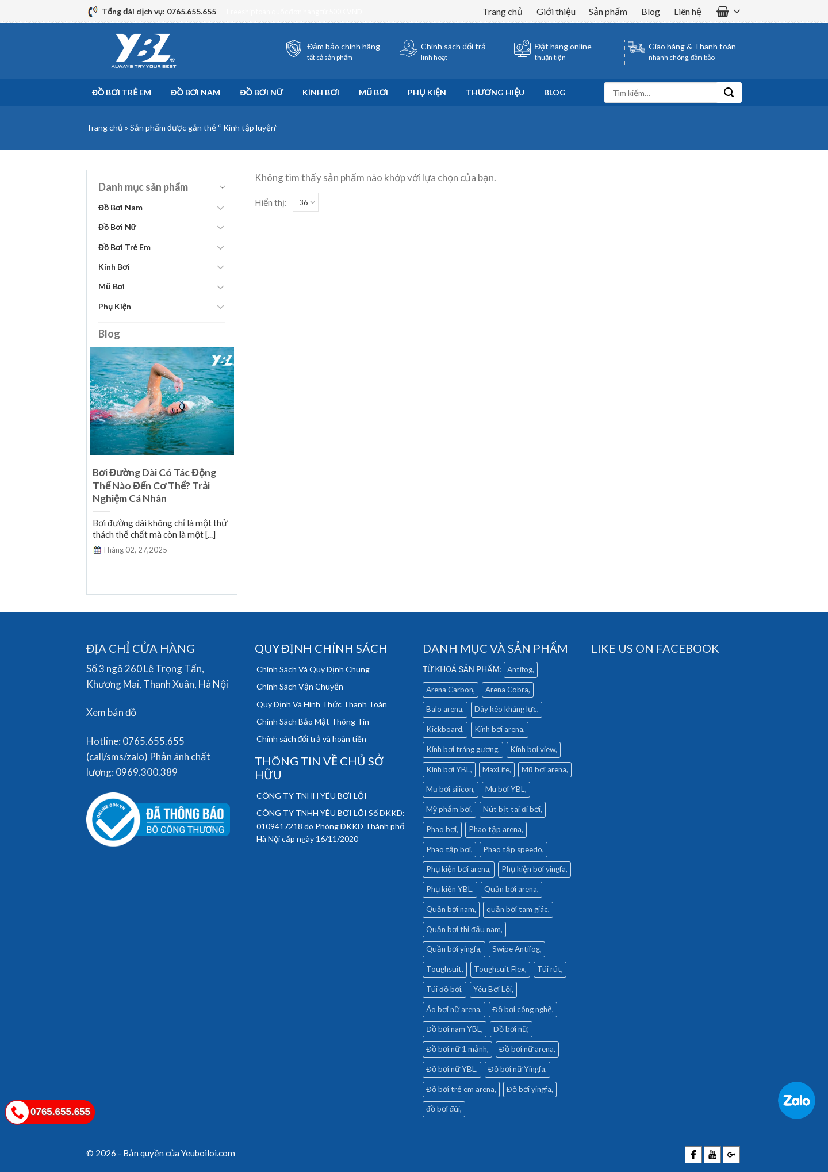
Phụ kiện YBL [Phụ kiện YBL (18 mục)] (449, 889)
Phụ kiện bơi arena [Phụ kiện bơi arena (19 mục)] (457, 869)
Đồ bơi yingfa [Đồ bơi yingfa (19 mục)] (529, 1089)
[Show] (306, 202)
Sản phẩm (608, 11)
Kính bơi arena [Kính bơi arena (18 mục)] (498, 729)
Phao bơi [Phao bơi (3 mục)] (441, 829)
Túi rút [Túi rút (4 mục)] (549, 969)
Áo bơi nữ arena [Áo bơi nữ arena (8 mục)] (453, 1009)
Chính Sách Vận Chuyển (299, 686)
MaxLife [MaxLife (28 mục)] (495, 769)
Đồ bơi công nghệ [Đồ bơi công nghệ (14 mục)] (522, 1009)
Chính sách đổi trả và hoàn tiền (311, 739)
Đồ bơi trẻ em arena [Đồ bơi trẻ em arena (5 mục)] (460, 1089)
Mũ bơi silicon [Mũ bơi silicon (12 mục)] (449, 789)
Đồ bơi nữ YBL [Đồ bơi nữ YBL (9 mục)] (451, 1069)
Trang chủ (502, 11)
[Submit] (729, 92)
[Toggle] (220, 207)
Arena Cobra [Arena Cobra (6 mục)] (506, 689)
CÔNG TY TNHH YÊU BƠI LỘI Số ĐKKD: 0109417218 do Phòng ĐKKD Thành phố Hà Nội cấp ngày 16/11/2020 (330, 826)
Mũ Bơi (373, 92)
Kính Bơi (320, 92)
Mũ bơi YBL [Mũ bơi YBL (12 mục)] (505, 789)
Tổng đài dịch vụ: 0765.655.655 (159, 11)
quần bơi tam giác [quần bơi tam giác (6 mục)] (517, 909)
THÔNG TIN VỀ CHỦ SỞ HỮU (319, 768)
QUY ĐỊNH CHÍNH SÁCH (321, 648)
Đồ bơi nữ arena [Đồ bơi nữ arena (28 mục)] (526, 1049)
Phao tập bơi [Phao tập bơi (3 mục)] (448, 849)
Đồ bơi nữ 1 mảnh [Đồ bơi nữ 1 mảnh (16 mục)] (456, 1049)
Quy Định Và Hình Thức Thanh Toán (321, 704)
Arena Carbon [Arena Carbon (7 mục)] (449, 689)
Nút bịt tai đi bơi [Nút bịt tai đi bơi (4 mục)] (511, 809)
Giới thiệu (556, 11)
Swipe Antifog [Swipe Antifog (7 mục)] (516, 948)
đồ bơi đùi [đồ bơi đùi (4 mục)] (443, 1108)
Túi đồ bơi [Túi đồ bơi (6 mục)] (443, 989)
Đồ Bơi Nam (195, 92)
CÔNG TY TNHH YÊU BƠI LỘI (311, 796)
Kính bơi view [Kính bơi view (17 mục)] (532, 749)
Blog (650, 11)
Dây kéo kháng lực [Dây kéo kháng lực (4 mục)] (505, 709)
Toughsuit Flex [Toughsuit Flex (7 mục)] (499, 969)
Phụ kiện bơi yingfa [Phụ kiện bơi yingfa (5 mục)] (533, 869)
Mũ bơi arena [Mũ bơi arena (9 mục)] (544, 769)
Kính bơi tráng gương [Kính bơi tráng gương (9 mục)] (462, 749)
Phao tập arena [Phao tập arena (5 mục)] (495, 829)
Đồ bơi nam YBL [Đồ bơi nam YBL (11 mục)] (453, 1028)
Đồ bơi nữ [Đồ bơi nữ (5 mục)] (510, 1028)
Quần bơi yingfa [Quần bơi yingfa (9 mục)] (453, 948)
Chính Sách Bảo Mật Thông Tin (312, 721)
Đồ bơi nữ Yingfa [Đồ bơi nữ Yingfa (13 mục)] (516, 1069)
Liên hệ (688, 11)
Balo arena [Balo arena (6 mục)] (444, 709)
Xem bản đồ (111, 712)
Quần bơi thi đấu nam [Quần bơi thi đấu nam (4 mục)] (463, 929)
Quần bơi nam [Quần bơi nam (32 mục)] (450, 909)
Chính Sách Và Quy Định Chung (313, 669)
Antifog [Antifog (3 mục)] (519, 669)
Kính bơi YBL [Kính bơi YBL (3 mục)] (448, 769)
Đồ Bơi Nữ (261, 92)
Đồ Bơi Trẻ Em (121, 92)
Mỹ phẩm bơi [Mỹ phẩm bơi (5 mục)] (448, 809)
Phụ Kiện (427, 92)
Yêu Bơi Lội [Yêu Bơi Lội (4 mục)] (492, 989)
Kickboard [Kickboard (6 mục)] (444, 729)
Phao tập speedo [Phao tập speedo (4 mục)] (512, 849)
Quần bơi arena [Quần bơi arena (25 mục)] (510, 889)
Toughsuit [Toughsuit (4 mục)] (444, 969)
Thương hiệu (495, 92)
